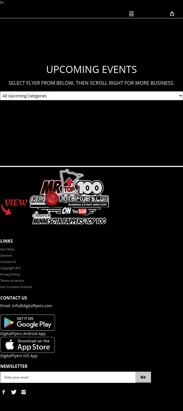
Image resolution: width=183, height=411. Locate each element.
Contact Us (8, 262)
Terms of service (12, 280)
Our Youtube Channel (16, 287)
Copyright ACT (10, 268)
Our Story (7, 249)
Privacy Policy (10, 274)
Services (6, 255)
